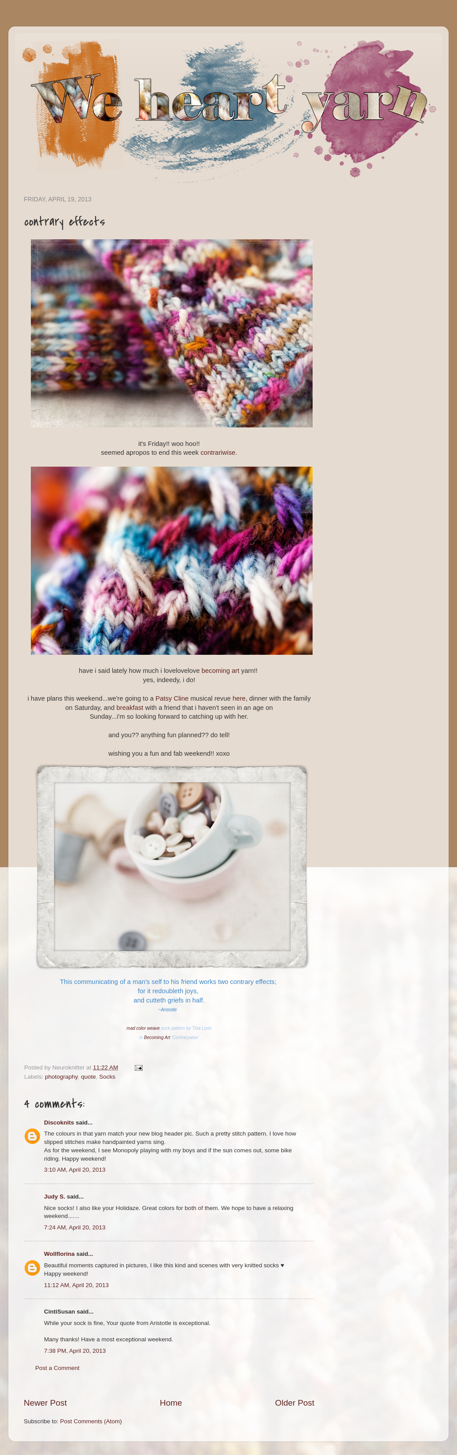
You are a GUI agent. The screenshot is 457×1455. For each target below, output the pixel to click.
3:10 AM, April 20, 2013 (75, 1169)
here (239, 698)
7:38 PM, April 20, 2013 (75, 1350)
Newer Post (45, 1402)
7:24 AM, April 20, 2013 (75, 1227)
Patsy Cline (171, 698)
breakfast (130, 707)
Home (171, 1402)
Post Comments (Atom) (91, 1421)
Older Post (294, 1402)
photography (61, 1076)
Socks (107, 1076)
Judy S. (54, 1196)
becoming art (221, 670)
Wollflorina (59, 1254)
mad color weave (143, 1028)
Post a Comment (57, 1368)
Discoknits (59, 1122)
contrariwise (217, 452)
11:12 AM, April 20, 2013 (76, 1285)
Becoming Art (157, 1037)
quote (88, 1076)
